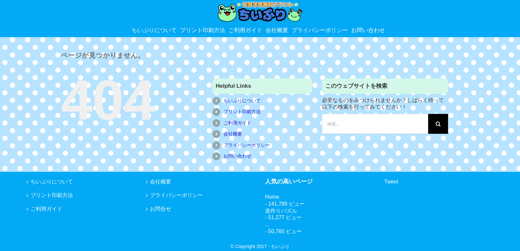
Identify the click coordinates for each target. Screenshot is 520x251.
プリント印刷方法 (242, 111)
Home (272, 197)
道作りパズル (281, 211)
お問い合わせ (237, 156)
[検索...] (375, 124)
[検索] (438, 124)
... (267, 224)
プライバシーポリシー (247, 145)
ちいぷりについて (242, 100)
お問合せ (160, 209)
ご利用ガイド (237, 123)
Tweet (391, 181)
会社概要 (233, 133)
